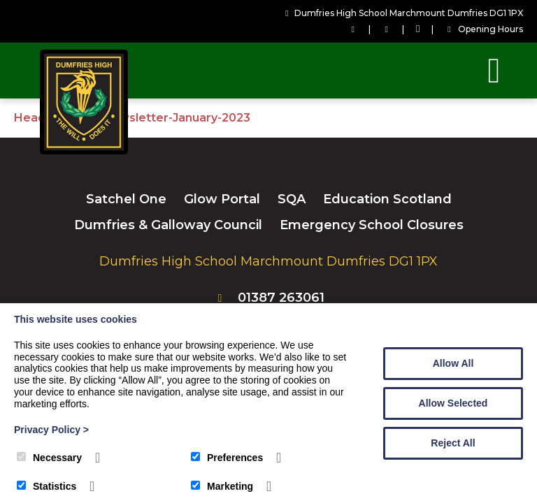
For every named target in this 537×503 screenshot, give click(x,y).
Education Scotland (387, 199)
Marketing (222, 486)
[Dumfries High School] (84, 150)
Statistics (46, 486)
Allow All (453, 363)
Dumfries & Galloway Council (168, 225)
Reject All (453, 443)
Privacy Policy (51, 429)
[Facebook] (417, 29)
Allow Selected (453, 403)
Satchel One (126, 199)
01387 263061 (281, 297)
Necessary (49, 457)
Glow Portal (222, 199)
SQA (292, 199)
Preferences (227, 457)
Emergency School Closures (372, 225)
